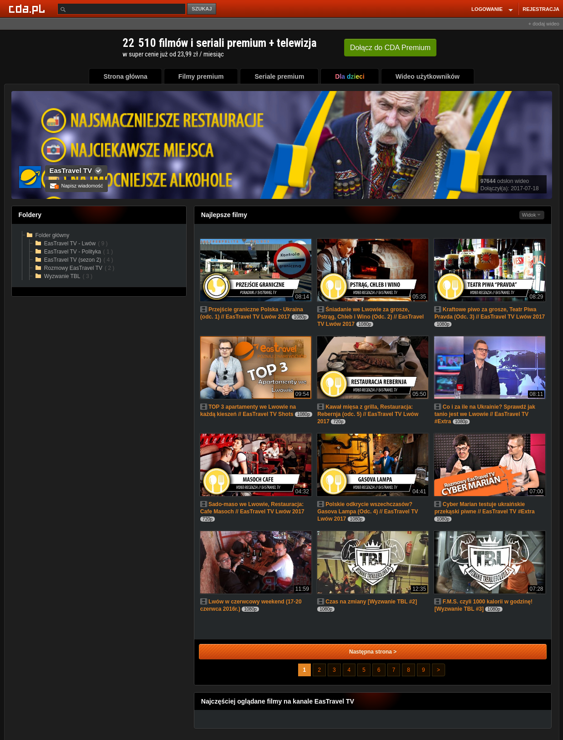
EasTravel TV (71, 170)
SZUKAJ (202, 8)
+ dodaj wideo (543, 23)
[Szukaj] (121, 9)
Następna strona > (372, 652)
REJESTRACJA (540, 9)
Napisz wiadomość (76, 185)
